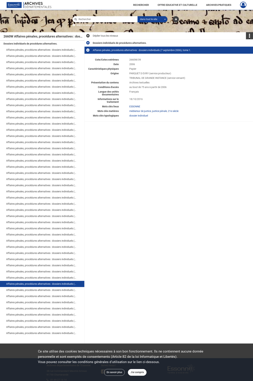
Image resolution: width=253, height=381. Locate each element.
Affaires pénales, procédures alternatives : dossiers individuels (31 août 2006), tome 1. (41, 234)
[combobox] (152, 19)
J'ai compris (137, 372)
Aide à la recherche (85, 25)
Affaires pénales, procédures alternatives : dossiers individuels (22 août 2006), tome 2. (41, 136)
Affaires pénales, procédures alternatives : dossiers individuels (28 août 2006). (41, 210)
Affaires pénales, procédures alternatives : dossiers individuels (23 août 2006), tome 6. (41, 173)
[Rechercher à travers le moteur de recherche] (107, 19)
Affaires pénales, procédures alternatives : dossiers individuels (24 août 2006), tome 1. (41, 179)
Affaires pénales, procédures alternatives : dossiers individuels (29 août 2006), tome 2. (41, 222)
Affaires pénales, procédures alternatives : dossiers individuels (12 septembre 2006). (41, 320)
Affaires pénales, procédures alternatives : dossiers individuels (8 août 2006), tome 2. (41, 68)
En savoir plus (114, 372)
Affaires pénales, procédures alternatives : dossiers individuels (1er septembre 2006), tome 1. (41, 253)
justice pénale (159, 111)
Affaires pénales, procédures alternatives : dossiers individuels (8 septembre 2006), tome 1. (41, 296)
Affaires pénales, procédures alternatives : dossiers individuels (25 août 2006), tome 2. (41, 203)
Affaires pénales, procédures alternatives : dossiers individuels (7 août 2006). (41, 56)
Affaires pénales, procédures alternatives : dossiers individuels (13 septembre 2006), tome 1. (41, 327)
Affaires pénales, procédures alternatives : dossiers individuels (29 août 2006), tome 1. (41, 216)
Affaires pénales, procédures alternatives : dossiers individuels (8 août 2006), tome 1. (41, 62)
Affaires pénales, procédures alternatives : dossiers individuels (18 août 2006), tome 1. (41, 105)
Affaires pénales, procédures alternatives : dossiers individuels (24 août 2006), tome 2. (41, 185)
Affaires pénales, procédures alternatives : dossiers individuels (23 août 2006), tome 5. (41, 166)
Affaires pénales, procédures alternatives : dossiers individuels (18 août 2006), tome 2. (41, 111)
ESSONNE (134, 106)
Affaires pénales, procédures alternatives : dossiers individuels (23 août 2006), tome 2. (41, 148)
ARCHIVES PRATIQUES (218, 5)
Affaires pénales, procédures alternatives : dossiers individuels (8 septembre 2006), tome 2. (41, 302)
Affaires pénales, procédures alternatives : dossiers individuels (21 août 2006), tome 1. (41, 117)
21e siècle (173, 111)
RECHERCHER (141, 5)
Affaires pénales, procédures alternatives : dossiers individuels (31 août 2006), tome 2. (41, 240)
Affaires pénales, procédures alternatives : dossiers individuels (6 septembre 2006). (41, 277)
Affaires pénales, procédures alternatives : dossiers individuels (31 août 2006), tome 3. (41, 246)
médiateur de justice (140, 111)
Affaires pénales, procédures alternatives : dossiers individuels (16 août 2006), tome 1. (41, 80)
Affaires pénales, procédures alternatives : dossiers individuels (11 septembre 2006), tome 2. (41, 314)
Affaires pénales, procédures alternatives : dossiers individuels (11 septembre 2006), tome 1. (41, 308)
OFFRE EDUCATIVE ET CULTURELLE (177, 5)
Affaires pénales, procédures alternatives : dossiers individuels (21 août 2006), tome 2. (41, 123)
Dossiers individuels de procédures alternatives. (30, 43)
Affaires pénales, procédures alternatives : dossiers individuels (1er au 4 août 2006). (41, 49)
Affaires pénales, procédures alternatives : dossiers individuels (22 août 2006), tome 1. (41, 129)
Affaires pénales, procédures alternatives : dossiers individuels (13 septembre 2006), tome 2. (41, 333)
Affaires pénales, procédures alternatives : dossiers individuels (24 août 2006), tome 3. (41, 191)
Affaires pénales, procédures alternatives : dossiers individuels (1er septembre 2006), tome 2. (41, 259)
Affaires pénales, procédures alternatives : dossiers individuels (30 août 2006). (41, 228)
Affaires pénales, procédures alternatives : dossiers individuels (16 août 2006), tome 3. (41, 93)
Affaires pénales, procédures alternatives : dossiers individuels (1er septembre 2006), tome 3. (41, 265)
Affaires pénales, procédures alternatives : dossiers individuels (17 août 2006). (41, 99)
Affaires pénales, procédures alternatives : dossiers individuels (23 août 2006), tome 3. (41, 154)
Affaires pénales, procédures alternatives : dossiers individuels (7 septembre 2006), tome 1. (41, 283)
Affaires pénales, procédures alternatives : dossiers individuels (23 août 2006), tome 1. (41, 142)
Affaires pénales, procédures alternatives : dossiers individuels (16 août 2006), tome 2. (41, 86)
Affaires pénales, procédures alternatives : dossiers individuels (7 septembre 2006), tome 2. (41, 290)
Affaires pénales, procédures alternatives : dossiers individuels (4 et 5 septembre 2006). (41, 271)
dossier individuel (138, 115)
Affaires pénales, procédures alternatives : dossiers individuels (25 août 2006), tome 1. (41, 197)
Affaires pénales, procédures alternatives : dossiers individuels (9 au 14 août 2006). (41, 74)
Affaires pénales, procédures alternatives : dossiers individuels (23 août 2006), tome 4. (41, 160)
